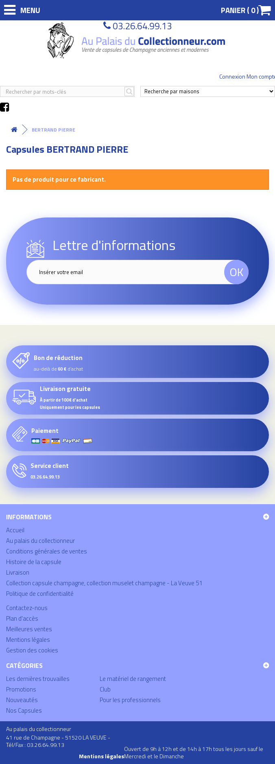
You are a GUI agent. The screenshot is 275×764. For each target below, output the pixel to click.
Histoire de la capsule (33, 561)
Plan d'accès (22, 618)
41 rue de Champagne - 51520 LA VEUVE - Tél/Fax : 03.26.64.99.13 (58, 741)
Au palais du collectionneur (40, 540)
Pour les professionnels (130, 700)
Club (105, 689)
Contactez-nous (27, 608)
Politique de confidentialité (40, 593)
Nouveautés (22, 700)
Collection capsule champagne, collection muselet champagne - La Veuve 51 (104, 583)
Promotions (21, 689)
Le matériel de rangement (133, 678)
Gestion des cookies (32, 650)
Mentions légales (28, 639)
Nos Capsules (24, 710)
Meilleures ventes (29, 629)
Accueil (15, 530)
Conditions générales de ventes (46, 551)
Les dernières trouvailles (38, 678)
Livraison (17, 572)
